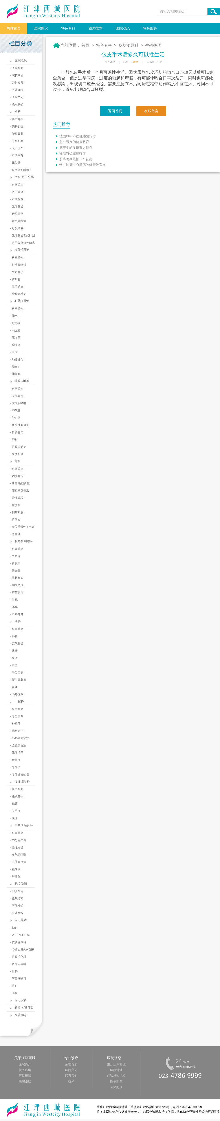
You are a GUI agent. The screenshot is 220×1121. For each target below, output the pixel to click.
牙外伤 (16, 767)
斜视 (15, 599)
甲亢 (15, 352)
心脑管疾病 (19, 862)
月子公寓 (17, 192)
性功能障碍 (19, 264)
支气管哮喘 (19, 403)
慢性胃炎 (17, 847)
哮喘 (15, 650)
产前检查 (17, 199)
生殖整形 (17, 272)
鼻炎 (15, 687)
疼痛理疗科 (22, 781)
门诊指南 (17, 891)
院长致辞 (17, 75)
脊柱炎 (16, 534)
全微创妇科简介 (22, 170)
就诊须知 (21, 883)
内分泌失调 (19, 840)
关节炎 (16, 811)
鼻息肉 (16, 563)
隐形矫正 (17, 730)
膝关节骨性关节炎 (23, 526)
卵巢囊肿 (17, 133)
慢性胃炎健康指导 (72, 153)
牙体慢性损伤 (20, 774)
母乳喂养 (17, 228)
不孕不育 (17, 155)
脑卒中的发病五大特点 (75, 147)
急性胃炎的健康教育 (74, 142)
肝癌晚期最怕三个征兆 (75, 159)
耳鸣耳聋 (17, 614)
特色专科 (68, 28)
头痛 (15, 818)
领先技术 (95, 28)
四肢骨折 (17, 476)
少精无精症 (19, 293)
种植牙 (16, 723)
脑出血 (16, 366)
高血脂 (16, 330)
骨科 (18, 461)
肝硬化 (16, 876)
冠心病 (16, 323)
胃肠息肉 (17, 432)
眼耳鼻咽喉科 (24, 541)
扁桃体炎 (17, 585)
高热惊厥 (17, 694)
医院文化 (17, 97)
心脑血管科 (22, 301)
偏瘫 (15, 803)
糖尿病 (16, 345)
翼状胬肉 (17, 578)
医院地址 (116, 1070)
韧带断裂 (17, 512)
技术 (71, 1081)
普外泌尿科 (19, 964)
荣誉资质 (17, 82)
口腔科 (19, 701)
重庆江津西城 (116, 1064)
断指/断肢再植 (21, 483)
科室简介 (17, 184)
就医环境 (25, 1070)
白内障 (16, 556)
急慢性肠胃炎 (20, 425)
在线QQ (116, 1087)
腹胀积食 (17, 454)
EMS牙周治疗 (20, 738)
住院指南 (17, 898)
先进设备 (21, 1000)
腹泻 (15, 658)
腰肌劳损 (17, 796)
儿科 (18, 621)
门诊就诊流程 (116, 1075)
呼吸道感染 (19, 446)
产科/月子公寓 (24, 177)
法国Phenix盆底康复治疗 (77, 136)
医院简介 (17, 68)
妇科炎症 (17, 126)
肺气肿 (16, 410)
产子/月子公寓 (21, 935)
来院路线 (17, 913)
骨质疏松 (17, 497)
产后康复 (17, 213)
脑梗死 (16, 374)
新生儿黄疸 (19, 221)
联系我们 (17, 104)
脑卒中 (16, 315)
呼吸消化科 (22, 381)
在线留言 (151, 111)
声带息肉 (17, 592)
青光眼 (16, 570)
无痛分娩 (17, 206)
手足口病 (17, 672)
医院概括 (25, 1075)
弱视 (15, 607)
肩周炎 (16, 519)
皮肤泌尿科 (22, 249)
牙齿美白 (17, 716)
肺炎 (15, 439)
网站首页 (14, 28)
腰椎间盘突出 (20, 490)
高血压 (16, 337)
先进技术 (21, 920)
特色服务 (150, 28)
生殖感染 (17, 286)
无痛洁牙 (17, 752)
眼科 (15, 985)
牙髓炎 (16, 759)
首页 (85, 45)
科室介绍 (17, 119)
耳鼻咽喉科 (19, 978)
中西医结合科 (24, 825)
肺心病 (16, 417)
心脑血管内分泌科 (23, 949)
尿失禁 (16, 162)
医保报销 (17, 905)
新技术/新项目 (24, 1007)
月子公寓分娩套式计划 (20, 243)
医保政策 (116, 1081)
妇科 (18, 111)
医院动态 (123, 28)
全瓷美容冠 (19, 745)
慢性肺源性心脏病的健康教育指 (82, 165)
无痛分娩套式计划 (23, 235)
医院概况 (41, 28)
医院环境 (17, 90)
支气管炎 (17, 396)
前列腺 (16, 279)
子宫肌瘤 (17, 141)
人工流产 (17, 148)
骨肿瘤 (16, 505)
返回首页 (115, 111)
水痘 (15, 665)
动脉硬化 (17, 359)
